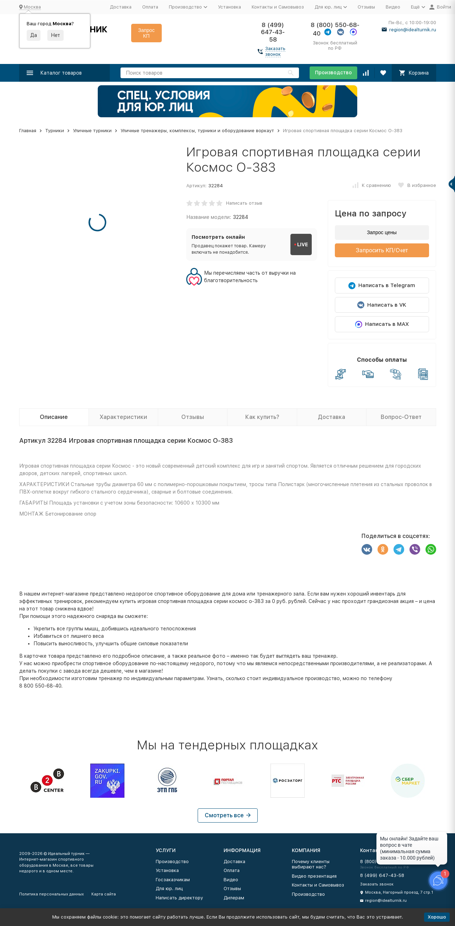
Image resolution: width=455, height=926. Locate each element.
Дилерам (234, 897)
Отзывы (366, 7)
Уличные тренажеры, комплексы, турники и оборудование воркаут (197, 130)
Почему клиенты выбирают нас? (311, 864)
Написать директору (179, 897)
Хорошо (437, 917)
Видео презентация (314, 876)
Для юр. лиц (169, 888)
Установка (229, 7)
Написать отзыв (244, 203)
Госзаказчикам (173, 879)
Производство (333, 72)
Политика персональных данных (51, 894)
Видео (393, 7)
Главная (27, 130)
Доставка (121, 7)
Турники (54, 130)
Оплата (150, 7)
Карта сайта (103, 894)
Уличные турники (92, 130)
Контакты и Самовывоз (278, 7)
